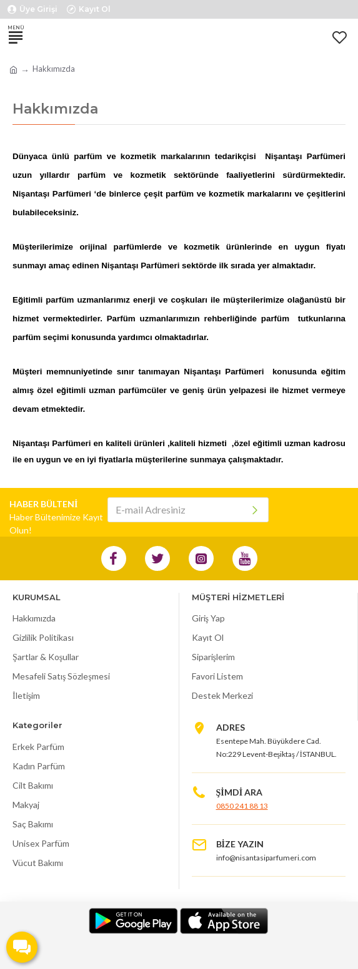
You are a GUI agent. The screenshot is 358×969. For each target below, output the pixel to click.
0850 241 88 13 (242, 806)
